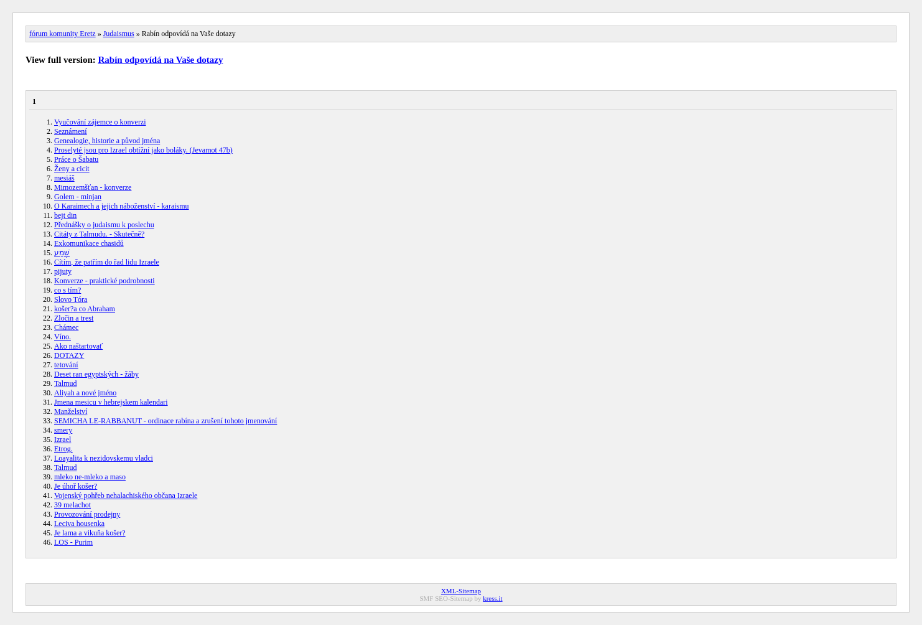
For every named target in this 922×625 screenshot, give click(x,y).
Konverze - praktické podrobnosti (104, 280)
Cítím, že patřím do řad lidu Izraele (106, 262)
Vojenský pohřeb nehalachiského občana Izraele (125, 495)
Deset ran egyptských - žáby (96, 374)
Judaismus (118, 33)
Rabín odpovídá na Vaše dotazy (160, 60)
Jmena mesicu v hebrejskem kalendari (111, 402)
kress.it (492, 598)
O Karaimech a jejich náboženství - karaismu (121, 206)
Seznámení (70, 131)
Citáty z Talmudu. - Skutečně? (99, 234)
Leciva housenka (79, 523)
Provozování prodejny (87, 514)
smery (63, 430)
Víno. (62, 336)
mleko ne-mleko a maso (90, 476)
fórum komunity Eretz (62, 33)
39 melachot (72, 504)
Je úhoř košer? (75, 486)
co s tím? (67, 290)
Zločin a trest (73, 318)
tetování (66, 364)
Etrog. (63, 448)
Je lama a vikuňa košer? (90, 533)
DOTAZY (69, 355)
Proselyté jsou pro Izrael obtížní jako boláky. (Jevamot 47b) (143, 150)
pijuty (63, 271)
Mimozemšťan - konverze (92, 187)
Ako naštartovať (78, 346)
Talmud (65, 383)
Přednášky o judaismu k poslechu (104, 224)
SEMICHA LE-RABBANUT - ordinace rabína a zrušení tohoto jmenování (165, 420)
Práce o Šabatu (76, 159)
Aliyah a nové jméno (85, 392)
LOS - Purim (73, 542)
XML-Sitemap (461, 590)
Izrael (62, 439)
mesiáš (64, 178)
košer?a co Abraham (84, 308)
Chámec (66, 327)
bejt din (65, 215)
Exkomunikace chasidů (89, 243)
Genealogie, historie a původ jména (107, 140)
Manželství (70, 411)
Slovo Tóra (70, 299)
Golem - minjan (77, 196)
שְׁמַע (62, 252)
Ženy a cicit (72, 168)
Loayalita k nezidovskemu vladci (103, 458)
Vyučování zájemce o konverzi (100, 122)
